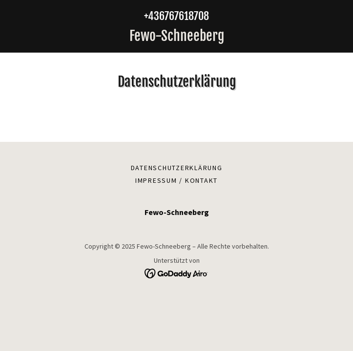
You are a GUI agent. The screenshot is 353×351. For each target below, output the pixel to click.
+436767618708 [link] (176, 15)
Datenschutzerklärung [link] (177, 167)
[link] (176, 36)
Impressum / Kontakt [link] (176, 180)
